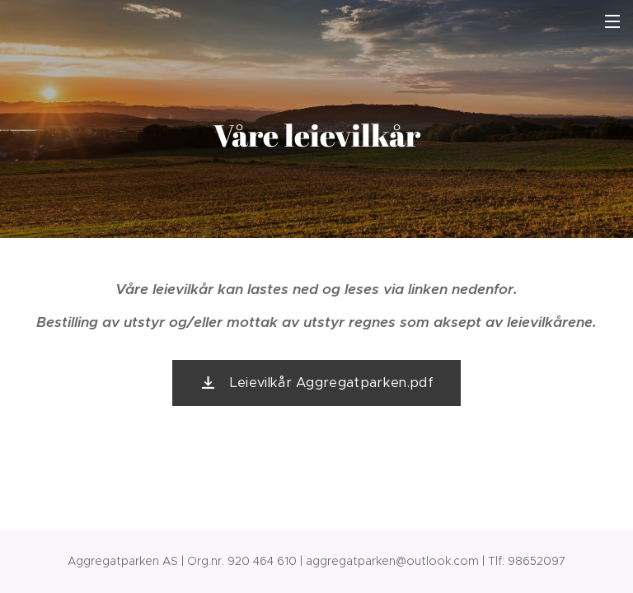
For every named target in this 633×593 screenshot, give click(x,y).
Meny (612, 21)
